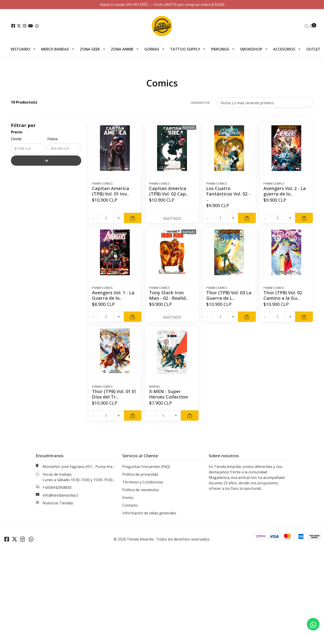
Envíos (127, 497)
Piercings (220, 49)
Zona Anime (122, 49)
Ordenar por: (200, 103)
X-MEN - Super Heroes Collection (168, 394)
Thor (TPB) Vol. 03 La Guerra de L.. (228, 295)
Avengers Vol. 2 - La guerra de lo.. (284, 191)
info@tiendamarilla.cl (60, 495)
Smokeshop (251, 49)
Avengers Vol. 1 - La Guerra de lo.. (113, 295)
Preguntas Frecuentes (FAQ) (146, 466)
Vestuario (20, 49)
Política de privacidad (140, 474)
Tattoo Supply (185, 49)
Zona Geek (90, 49)
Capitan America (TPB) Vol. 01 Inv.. (110, 191)
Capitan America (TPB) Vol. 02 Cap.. (168, 191)
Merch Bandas (55, 49)
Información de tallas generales (149, 513)
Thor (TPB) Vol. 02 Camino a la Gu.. (282, 295)
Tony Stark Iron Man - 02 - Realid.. (168, 295)
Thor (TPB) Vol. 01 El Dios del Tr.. (114, 394)
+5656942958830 (57, 487)
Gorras (151, 49)
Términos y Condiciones (142, 482)
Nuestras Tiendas (58, 502)
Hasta (52, 138)
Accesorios (284, 49)
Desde (16, 138)
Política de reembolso (140, 489)
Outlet (313, 49)
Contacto (130, 505)
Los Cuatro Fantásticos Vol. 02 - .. (228, 193)
